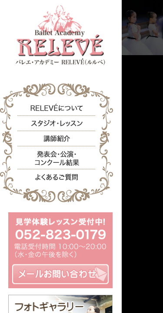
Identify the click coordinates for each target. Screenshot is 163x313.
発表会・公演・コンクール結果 (56, 157)
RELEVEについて (56, 108)
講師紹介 (56, 138)
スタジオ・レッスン (56, 123)
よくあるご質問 (56, 176)
